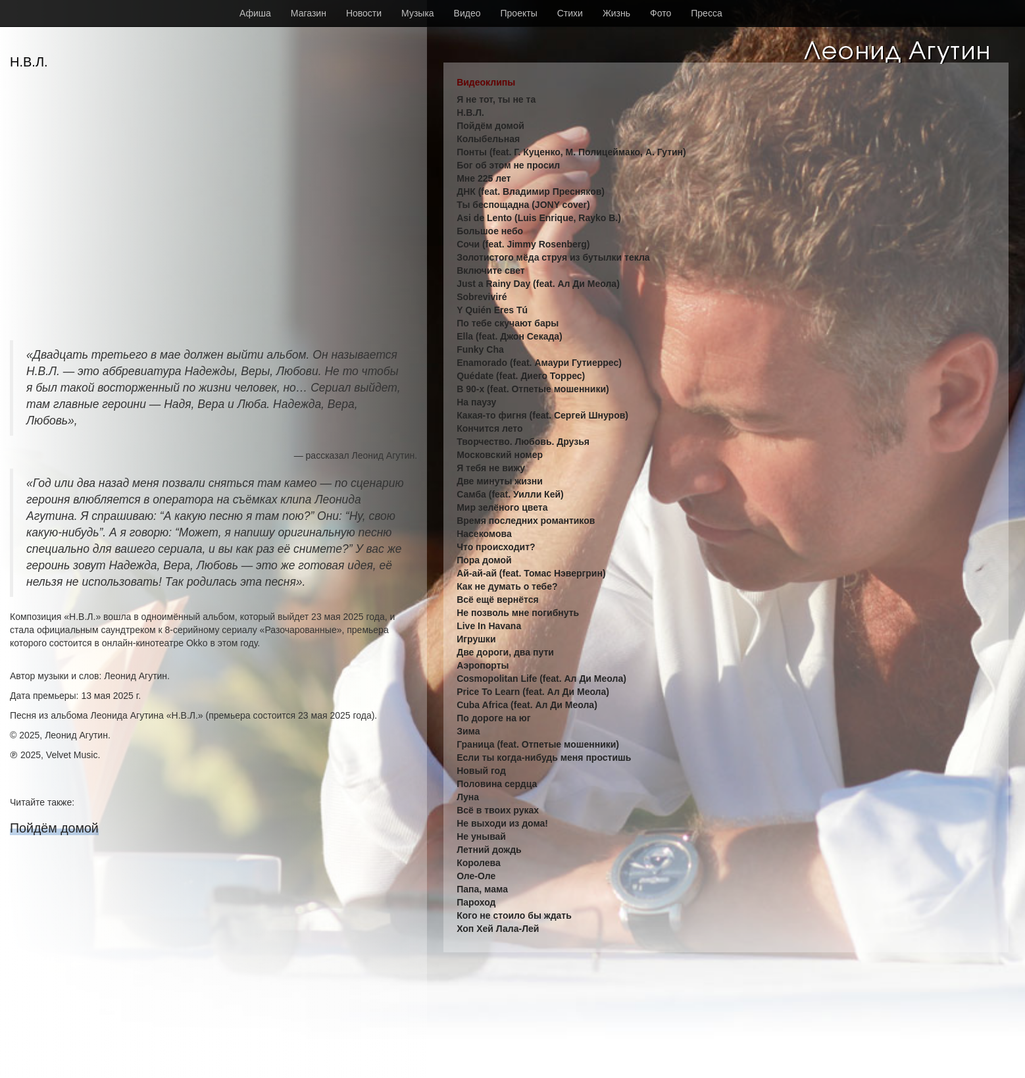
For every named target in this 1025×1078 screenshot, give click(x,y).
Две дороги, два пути (505, 652)
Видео (467, 13)
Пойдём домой (54, 828)
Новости (364, 13)
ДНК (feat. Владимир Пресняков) (531, 191)
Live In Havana (489, 626)
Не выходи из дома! (502, 823)
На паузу (476, 402)
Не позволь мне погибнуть (518, 612)
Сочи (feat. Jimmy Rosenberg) (523, 244)
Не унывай (481, 836)
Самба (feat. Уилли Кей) (510, 494)
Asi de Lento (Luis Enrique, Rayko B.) (539, 218)
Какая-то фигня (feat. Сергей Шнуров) (542, 415)
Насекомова (484, 533)
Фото (660, 13)
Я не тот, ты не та (496, 99)
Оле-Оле (476, 876)
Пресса (706, 13)
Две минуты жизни (500, 481)
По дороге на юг (493, 718)
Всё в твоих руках (498, 810)
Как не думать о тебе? (507, 586)
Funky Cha (480, 349)
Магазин (308, 13)
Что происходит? (496, 547)
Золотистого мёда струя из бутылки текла (553, 257)
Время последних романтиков (526, 520)
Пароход (476, 902)
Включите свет (491, 270)
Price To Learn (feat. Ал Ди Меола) (533, 691)
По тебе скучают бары (508, 323)
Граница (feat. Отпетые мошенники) (538, 744)
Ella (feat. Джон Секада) (509, 336)
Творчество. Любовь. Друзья (523, 441)
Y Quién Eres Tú (492, 310)
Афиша (255, 13)
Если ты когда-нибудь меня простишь (544, 757)
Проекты (519, 13)
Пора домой (484, 560)
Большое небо (490, 231)
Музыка (417, 13)
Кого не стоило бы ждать (514, 915)
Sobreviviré (482, 297)
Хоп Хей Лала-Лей (498, 928)
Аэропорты (483, 665)
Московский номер (500, 454)
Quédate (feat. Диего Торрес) (521, 376)
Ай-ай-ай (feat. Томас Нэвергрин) (531, 573)
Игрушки (476, 639)
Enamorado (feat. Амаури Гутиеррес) (539, 362)
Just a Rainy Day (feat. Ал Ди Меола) (538, 283)
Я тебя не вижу (491, 468)
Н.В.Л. (470, 112)
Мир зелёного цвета (502, 507)
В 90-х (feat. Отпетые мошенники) (533, 389)
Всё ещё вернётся (497, 599)
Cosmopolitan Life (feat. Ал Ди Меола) (541, 678)
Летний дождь (489, 849)
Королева (479, 863)
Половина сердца (497, 784)
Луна (468, 797)
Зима (468, 731)
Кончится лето (489, 428)
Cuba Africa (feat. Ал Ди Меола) (527, 705)
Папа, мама (482, 889)
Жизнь (616, 13)
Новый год (481, 770)
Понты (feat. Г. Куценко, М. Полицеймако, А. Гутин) (571, 152)
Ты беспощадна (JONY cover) (523, 204)
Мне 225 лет (484, 178)
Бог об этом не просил (508, 165)
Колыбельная (488, 139)
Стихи (570, 13)
